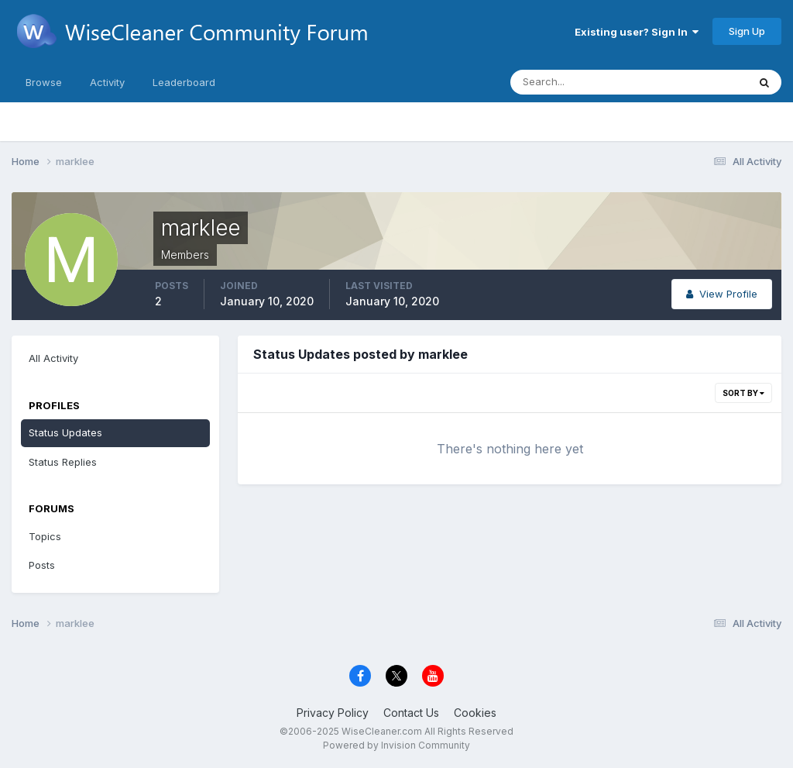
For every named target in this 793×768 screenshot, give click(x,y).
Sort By (743, 393)
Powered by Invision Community (396, 745)
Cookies (475, 712)
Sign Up (747, 31)
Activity (107, 82)
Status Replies (63, 462)
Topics (45, 536)
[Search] (578, 82)
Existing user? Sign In (637, 32)
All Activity (53, 358)
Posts (42, 565)
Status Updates (65, 432)
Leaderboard (184, 82)
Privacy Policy (333, 712)
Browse (44, 82)
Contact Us (411, 712)
